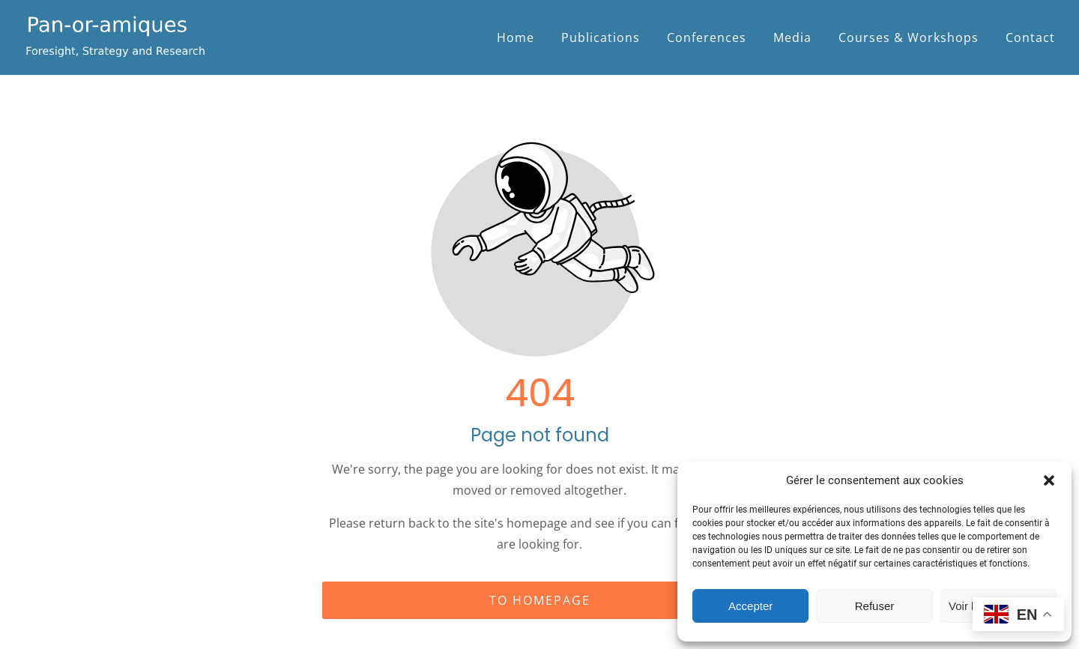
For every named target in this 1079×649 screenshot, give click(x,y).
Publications (600, 37)
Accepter (750, 606)
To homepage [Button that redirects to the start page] (539, 600)
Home (515, 37)
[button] (1049, 480)
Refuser (875, 606)
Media (792, 37)
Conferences (706, 37)
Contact (1030, 37)
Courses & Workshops (908, 37)
